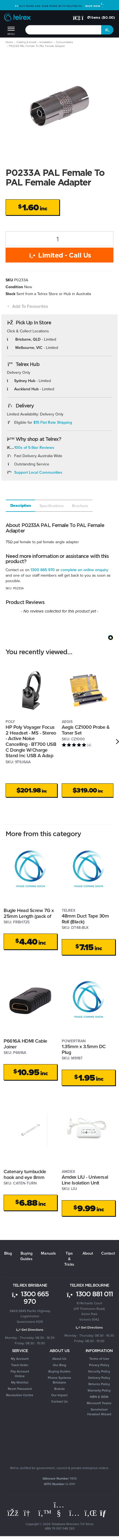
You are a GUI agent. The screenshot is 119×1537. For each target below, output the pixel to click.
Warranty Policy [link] (99, 1390)
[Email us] (105, 1513)
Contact (108, 1253)
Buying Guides (26, 1256)
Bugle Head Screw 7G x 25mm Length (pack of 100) (29, 916)
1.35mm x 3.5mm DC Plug (84, 1049)
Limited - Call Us (59, 255)
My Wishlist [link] (19, 1382)
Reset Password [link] (20, 1388)
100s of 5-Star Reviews (34, 447)
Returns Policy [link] (99, 1384)
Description (20, 505)
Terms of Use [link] (99, 1358)
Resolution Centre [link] (19, 1395)
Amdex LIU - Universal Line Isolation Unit (85, 1179)
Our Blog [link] (59, 1365)
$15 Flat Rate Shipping (52, 422)
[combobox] (63, 30)
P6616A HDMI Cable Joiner (25, 1043)
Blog (8, 1253)
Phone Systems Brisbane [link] (59, 1380)
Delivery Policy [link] (99, 1377)
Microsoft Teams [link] (99, 1403)
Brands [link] (59, 1388)
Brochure (80, 505)
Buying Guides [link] (59, 1371)
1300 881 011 (89, 1293)
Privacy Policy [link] (99, 1365)
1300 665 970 (43, 570)
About (88, 1253)
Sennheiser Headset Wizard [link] (99, 1411)
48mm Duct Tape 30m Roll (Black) (85, 918)
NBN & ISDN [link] (99, 1396)
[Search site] (107, 30)
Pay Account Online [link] (20, 1373)
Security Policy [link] (99, 1371)
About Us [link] (59, 1358)
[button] (27, 306)
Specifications (51, 505)
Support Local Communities (38, 472)
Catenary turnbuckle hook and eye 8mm (25, 1174)
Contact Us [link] (59, 1401)
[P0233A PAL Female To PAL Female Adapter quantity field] (59, 238)
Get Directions (29, 1329)
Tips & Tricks (69, 1258)
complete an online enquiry (84, 570)
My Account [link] (20, 1358)
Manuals (48, 1253)
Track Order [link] (19, 1365)
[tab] (20, 506)
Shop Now (94, 6)
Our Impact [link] (59, 1395)
